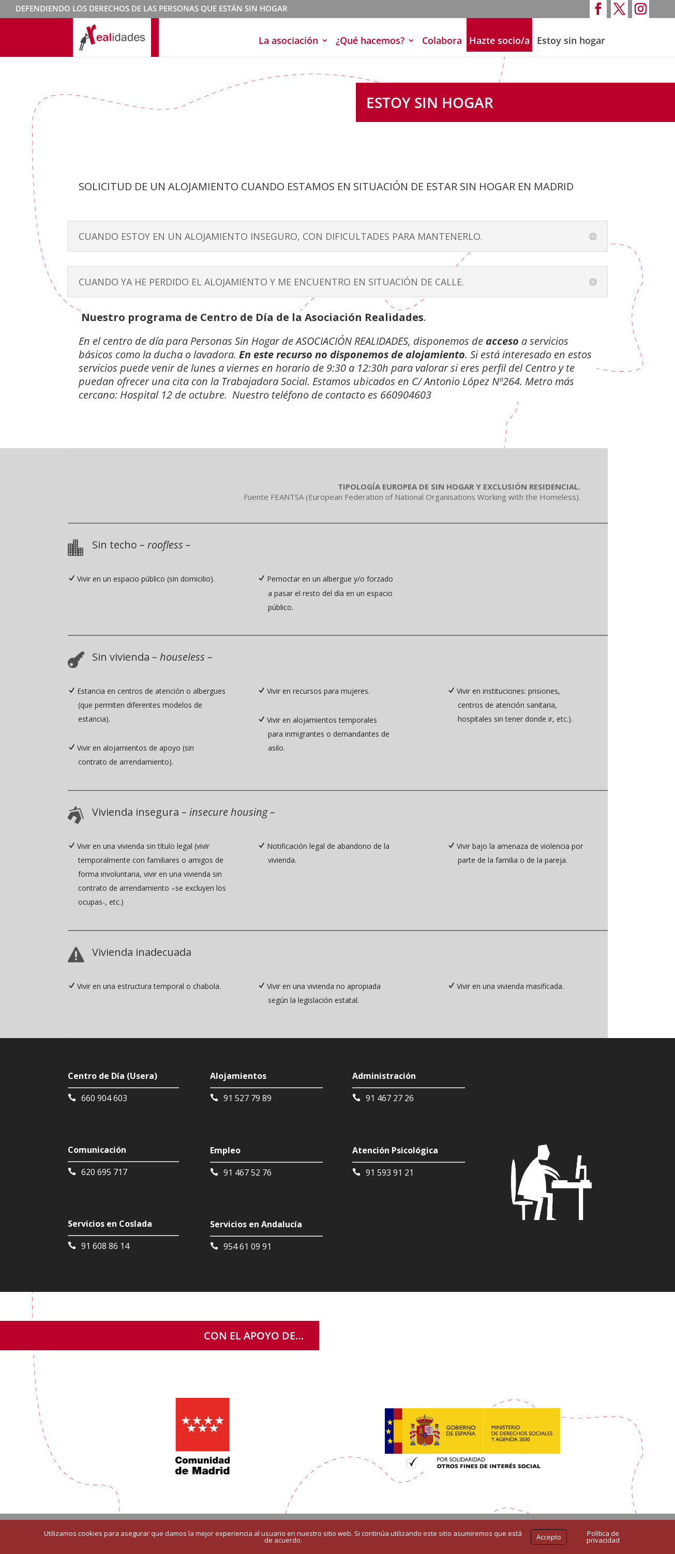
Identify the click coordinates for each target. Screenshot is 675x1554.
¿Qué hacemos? (370, 40)
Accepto (548, 1537)
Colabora (442, 40)
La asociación (288, 40)
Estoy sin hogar (571, 40)
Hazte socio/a (499, 40)
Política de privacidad (603, 1537)
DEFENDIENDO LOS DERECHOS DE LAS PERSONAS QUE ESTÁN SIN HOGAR (152, 9)
